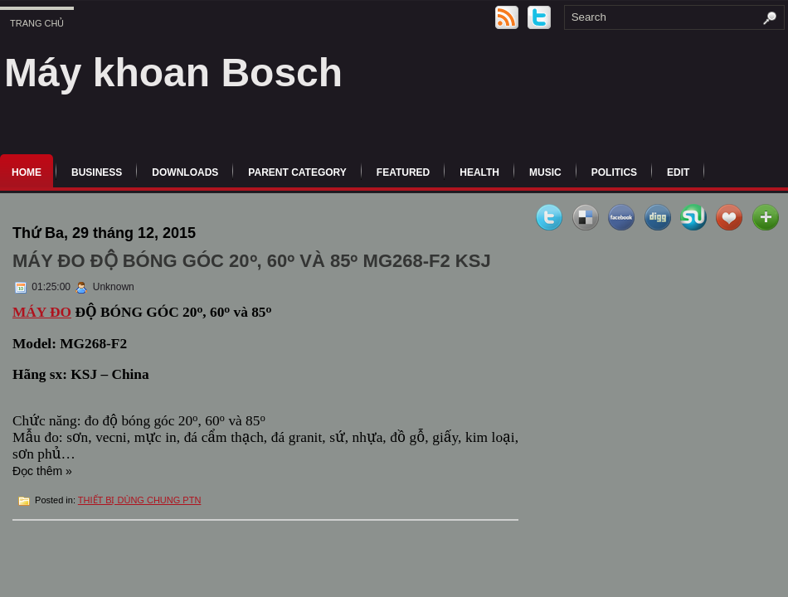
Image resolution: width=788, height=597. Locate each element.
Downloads (185, 172)
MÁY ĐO (41, 312)
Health (479, 172)
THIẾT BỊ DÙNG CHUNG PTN (140, 500)
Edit (678, 172)
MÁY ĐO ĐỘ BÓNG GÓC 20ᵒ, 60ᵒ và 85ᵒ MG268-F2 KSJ (251, 260)
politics (614, 172)
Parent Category (297, 172)
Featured (403, 172)
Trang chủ (37, 23)
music (545, 172)
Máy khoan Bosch (173, 73)
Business (96, 172)
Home (26, 172)
